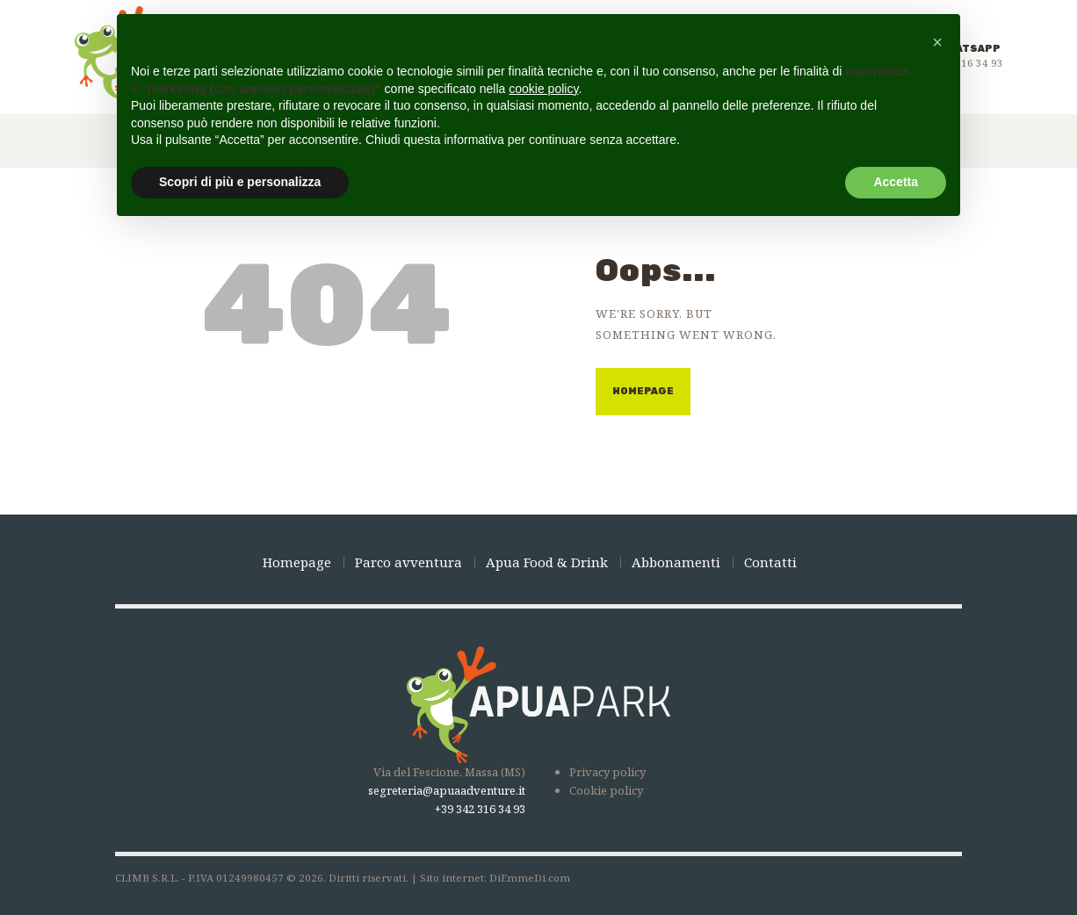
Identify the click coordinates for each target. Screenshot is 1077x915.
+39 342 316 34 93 (480, 809)
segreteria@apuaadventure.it (446, 790)
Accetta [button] (895, 182)
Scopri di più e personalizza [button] (240, 182)
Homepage (643, 391)
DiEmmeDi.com (529, 877)
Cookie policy (606, 790)
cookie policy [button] (543, 89)
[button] (937, 42)
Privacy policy (607, 772)
